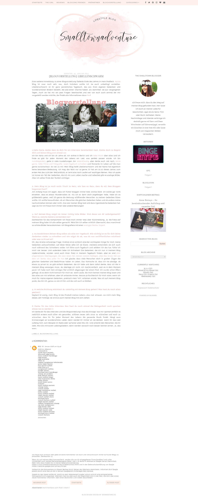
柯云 (39, 346)
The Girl (49, 2)
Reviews (61, 2)
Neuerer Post (39, 482)
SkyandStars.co (109, 495)
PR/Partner (94, 2)
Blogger (153, 295)
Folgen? (148, 175)
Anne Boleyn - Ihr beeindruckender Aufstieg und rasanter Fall (148, 203)
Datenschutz (153, 288)
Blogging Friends (76, 2)
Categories (132, 2)
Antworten (42, 417)
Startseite (37, 2)
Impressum (142, 288)
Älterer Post (113, 482)
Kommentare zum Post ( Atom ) (56, 488)
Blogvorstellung (112, 2)
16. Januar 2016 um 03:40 (51, 346)
